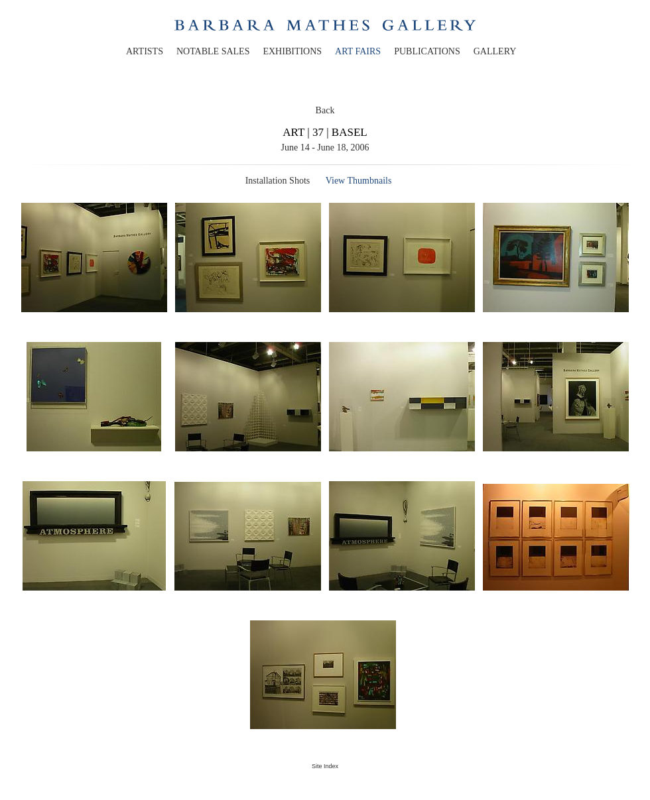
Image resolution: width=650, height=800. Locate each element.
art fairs (358, 51)
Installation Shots (277, 181)
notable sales (213, 51)
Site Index (325, 766)
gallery (495, 51)
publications (427, 51)
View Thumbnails (359, 181)
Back (325, 110)
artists (144, 51)
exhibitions (292, 51)
